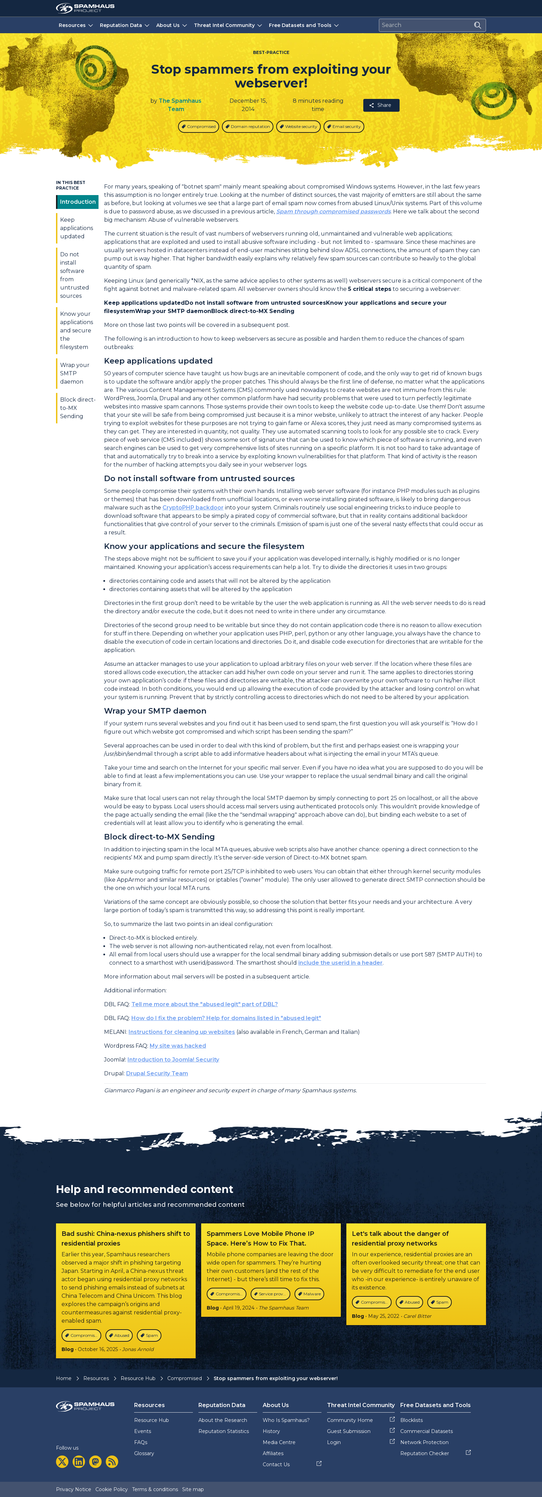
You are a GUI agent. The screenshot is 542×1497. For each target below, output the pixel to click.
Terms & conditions (155, 1489)
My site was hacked (178, 1046)
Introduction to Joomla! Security (173, 1059)
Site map (193, 1489)
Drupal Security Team (157, 1073)
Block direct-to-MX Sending (78, 408)
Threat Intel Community (228, 25)
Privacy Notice (73, 1489)
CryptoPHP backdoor (193, 507)
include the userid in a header (340, 962)
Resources (76, 25)
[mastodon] (95, 1461)
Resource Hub (138, 1378)
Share (380, 105)
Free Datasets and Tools (304, 25)
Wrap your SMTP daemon (75, 373)
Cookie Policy (111, 1489)
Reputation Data (125, 25)
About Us (172, 25)
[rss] (112, 1461)
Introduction (78, 202)
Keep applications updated (76, 228)
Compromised (184, 1378)
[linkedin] (79, 1461)
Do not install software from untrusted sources (74, 275)
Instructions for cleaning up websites (182, 1032)
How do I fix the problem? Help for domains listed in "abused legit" (226, 1018)
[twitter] (62, 1461)
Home (64, 1378)
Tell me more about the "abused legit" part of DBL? (204, 1004)
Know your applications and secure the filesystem (76, 330)
